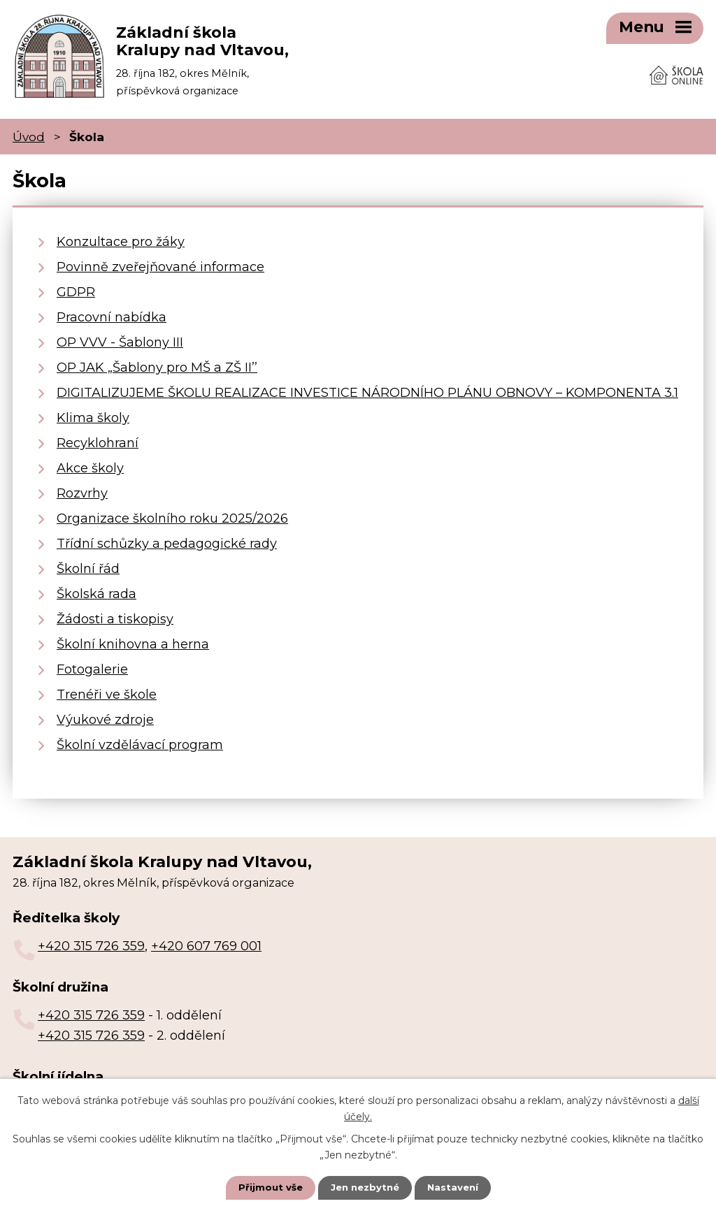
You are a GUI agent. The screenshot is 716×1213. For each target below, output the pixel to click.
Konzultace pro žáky (121, 236)
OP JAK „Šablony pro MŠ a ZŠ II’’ (157, 362)
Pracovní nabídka (111, 311)
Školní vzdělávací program (140, 739)
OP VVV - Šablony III (120, 336)
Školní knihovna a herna (133, 638)
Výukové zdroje (105, 714)
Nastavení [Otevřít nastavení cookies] (455, 1187)
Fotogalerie (92, 663)
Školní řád (88, 563)
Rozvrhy (82, 487)
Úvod (29, 130)
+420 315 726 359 (91, 940)
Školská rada (96, 588)
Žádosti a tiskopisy (115, 613)
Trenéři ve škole (107, 689)
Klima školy (93, 412)
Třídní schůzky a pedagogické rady (167, 538)
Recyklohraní (97, 437)
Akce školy (90, 462)
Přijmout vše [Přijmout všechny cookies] (267, 1187)
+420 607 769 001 (206, 940)
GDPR (76, 286)
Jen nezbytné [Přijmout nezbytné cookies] (364, 1187)
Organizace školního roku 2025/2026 (172, 513)
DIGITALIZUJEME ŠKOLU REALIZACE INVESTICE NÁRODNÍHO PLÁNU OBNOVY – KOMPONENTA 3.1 (367, 387)
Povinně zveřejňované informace (160, 261)
